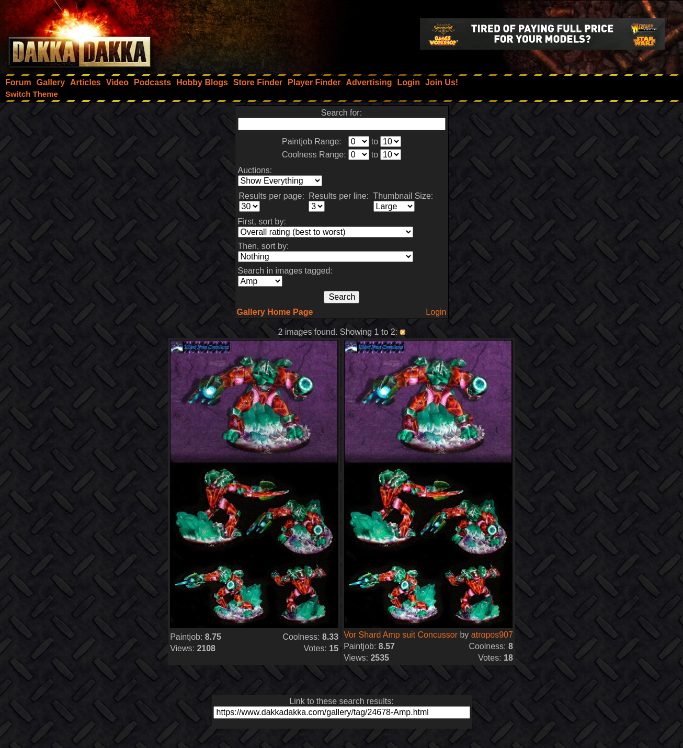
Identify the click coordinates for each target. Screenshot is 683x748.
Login (436, 312)
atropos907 (492, 634)
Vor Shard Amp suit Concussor (401, 634)
